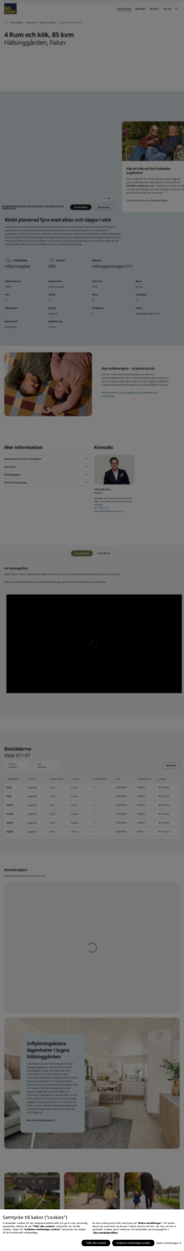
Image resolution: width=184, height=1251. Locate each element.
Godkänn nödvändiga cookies (133, 1242)
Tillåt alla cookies (96, 1242)
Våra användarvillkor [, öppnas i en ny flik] (105, 1232)
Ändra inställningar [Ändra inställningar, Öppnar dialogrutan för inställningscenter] (167, 1243)
